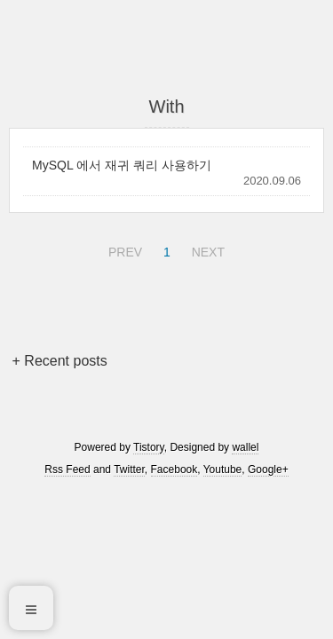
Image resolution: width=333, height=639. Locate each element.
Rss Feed (67, 469)
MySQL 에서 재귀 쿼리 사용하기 (121, 165)
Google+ (268, 469)
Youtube (222, 469)
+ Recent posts (59, 360)
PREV (123, 249)
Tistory (148, 447)
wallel (245, 447)
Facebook (174, 469)
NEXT (206, 249)
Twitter (129, 469)
